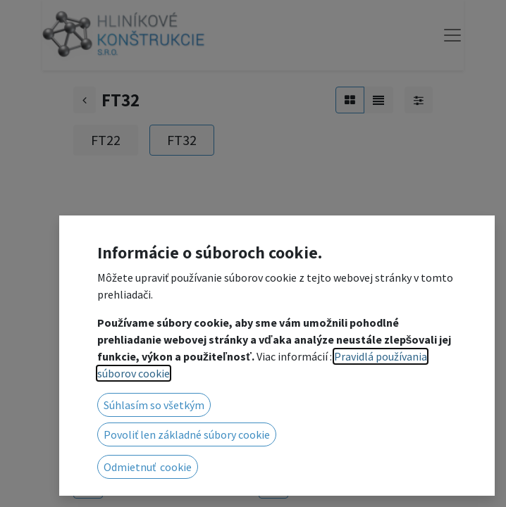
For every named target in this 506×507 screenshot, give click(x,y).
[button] (88, 485)
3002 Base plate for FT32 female (151, 449)
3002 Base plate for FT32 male (336, 449)
